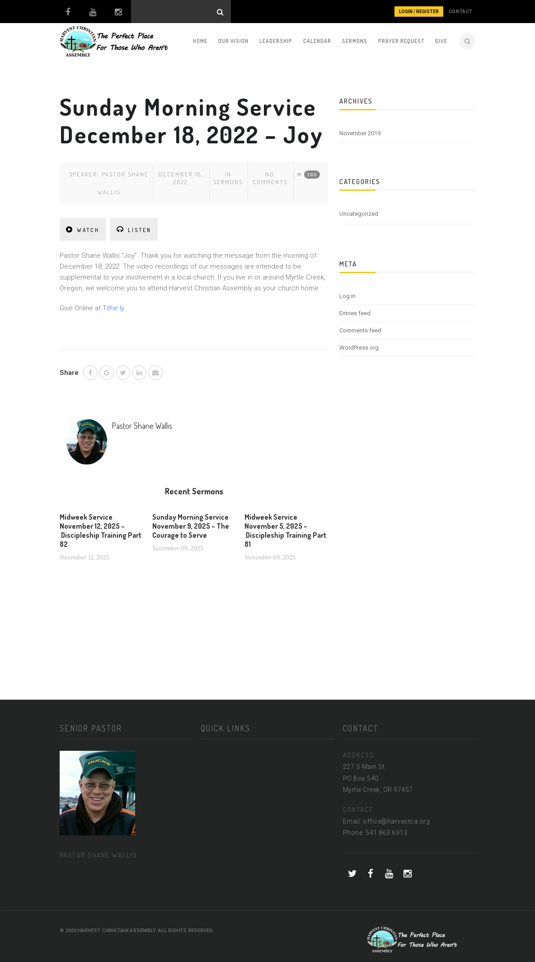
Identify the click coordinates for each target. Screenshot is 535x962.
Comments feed (360, 330)
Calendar (317, 41)
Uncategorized (358, 213)
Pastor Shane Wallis (142, 426)
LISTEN (134, 229)
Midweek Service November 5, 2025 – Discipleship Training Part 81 (285, 530)
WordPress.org (359, 347)
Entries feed (355, 313)
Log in (347, 296)
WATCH (82, 229)
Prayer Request (401, 41)
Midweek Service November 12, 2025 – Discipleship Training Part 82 (100, 530)
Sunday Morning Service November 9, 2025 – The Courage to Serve (190, 526)
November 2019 (359, 133)
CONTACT (461, 11)
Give (441, 41)
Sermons (354, 41)
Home (200, 41)
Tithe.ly (113, 308)
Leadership (275, 41)
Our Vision (233, 41)
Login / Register (419, 11)
